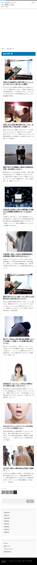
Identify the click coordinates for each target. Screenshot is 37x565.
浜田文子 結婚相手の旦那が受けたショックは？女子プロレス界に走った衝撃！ (18, 83)
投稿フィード (7, 546)
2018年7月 (6, 523)
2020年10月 (7, 512)
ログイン (6, 543)
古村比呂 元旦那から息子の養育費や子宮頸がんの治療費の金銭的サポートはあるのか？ (18, 212)
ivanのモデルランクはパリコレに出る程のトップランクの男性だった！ (18, 427)
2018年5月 (6, 526)
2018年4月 (6, 529)
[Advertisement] (18, 28)
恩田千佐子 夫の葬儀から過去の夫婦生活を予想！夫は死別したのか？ (18, 168)
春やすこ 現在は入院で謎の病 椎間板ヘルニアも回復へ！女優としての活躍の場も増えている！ (18, 341)
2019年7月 (6, 515)
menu (33, 2)
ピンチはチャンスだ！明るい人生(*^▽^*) (8, 5)
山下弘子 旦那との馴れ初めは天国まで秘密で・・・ (18, 469)
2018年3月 (6, 532)
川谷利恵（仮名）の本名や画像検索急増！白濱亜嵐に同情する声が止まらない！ (18, 255)
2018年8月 (6, 520)
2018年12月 (7, 518)
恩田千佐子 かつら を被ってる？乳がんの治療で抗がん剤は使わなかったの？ (18, 297)
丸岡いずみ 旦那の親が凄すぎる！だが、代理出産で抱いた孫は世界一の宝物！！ (18, 125)
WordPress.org (7, 551)
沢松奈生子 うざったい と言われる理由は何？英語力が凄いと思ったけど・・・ (17, 384)
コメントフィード (8, 548)
